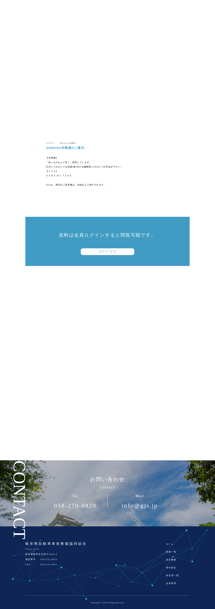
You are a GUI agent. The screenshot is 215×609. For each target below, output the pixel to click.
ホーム (170, 544)
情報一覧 (171, 552)
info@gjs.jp (140, 506)
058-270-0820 (75, 506)
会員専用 (171, 583)
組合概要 (171, 560)
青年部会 (171, 568)
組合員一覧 (172, 575)
